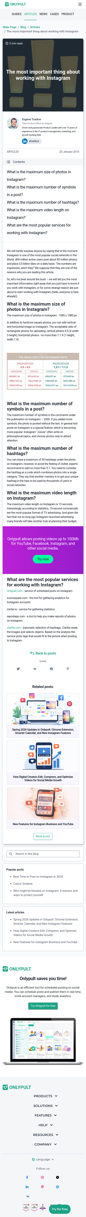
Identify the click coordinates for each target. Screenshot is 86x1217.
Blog (23, 27)
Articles (30, 14)
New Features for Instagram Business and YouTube (43, 824)
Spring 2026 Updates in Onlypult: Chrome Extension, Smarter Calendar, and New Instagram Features (43, 731)
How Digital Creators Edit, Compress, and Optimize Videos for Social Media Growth (43, 778)
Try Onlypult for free (43, 1006)
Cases (54, 14)
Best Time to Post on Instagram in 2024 (38, 876)
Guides (16, 14)
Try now (43, 559)
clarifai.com (14, 627)
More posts (43, 836)
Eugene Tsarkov (31, 119)
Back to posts (43, 653)
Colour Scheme (22, 883)
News (43, 14)
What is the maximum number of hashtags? (43, 202)
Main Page (9, 27)
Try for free (60, 1209)
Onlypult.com (15, 591)
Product (68, 14)
